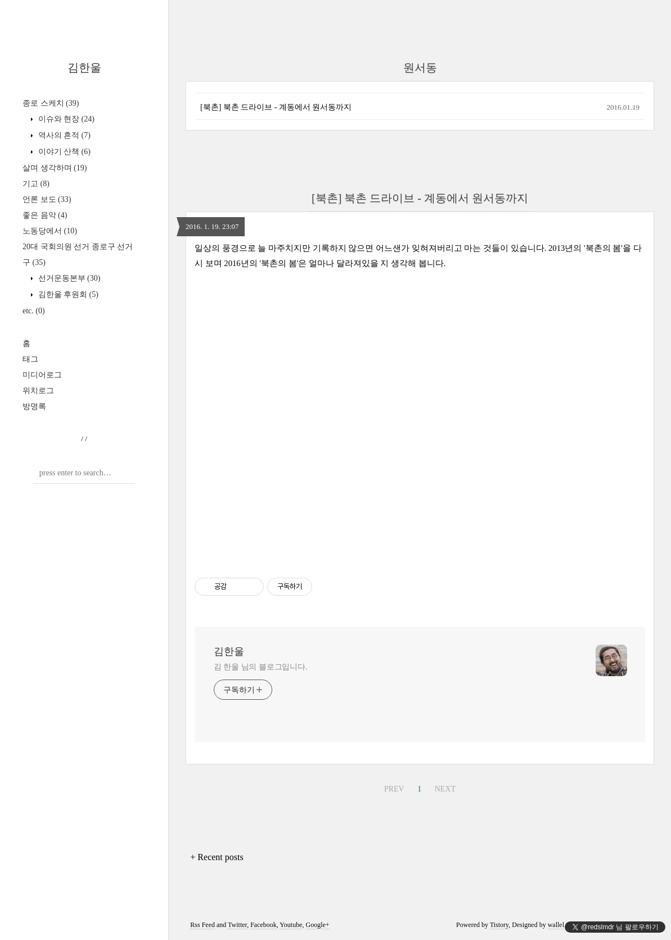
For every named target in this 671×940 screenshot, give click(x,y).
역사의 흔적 (63, 135)
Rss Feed (202, 925)
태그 (30, 359)
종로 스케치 (50, 103)
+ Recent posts (216, 857)
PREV (394, 789)
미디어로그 (42, 375)
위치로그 (38, 390)
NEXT (445, 789)
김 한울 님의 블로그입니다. (261, 667)
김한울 (84, 67)
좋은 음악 (44, 215)
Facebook (263, 925)
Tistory (499, 925)
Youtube (291, 925)
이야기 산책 (63, 151)
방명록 (34, 406)
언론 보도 (46, 199)
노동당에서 (49, 231)
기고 (35, 183)
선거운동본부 (68, 278)
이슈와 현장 (65, 119)
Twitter (237, 925)
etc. (33, 311)
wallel (556, 925)
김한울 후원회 (67, 294)
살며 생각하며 (54, 168)
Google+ (317, 925)
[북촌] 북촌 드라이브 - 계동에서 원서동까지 (276, 107)
